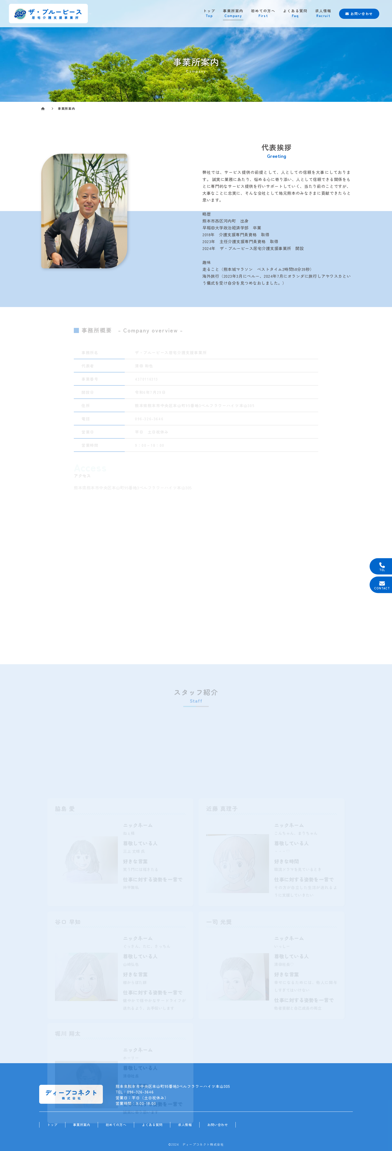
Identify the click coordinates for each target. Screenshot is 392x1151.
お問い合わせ (359, 13)
